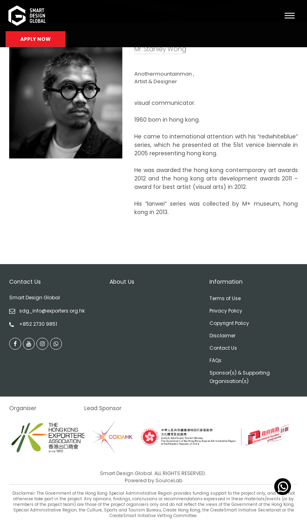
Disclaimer (222, 335)
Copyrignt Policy (229, 323)
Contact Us (223, 348)
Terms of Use (225, 298)
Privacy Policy (225, 310)
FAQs (215, 360)
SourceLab (169, 492)
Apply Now (35, 39)
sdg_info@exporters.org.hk (52, 310)
